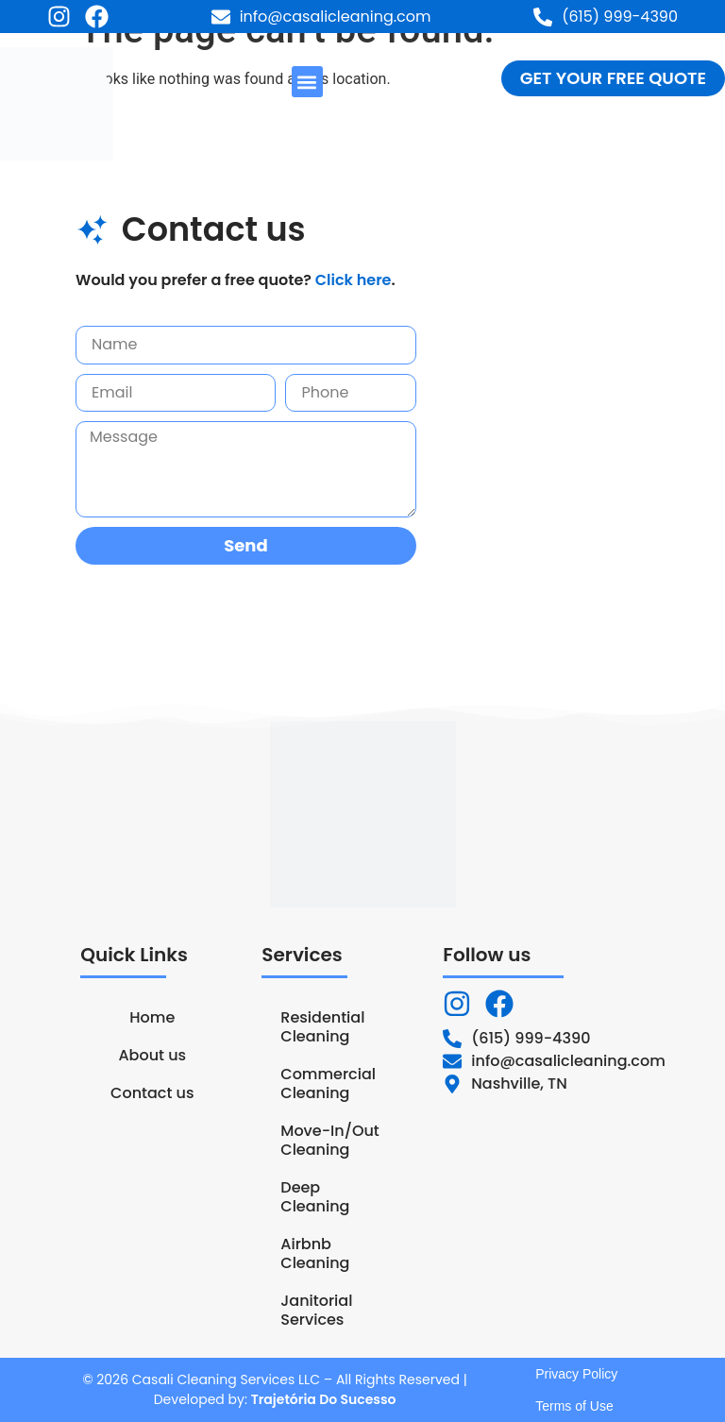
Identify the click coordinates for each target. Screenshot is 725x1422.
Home (152, 1017)
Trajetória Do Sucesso (323, 1399)
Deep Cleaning (314, 1197)
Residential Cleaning (322, 1027)
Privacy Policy (576, 1373)
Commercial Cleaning (328, 1083)
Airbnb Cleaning (314, 1253)
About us (152, 1055)
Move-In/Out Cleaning (329, 1140)
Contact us (152, 1093)
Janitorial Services (316, 1310)
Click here (353, 280)
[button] (307, 81)
